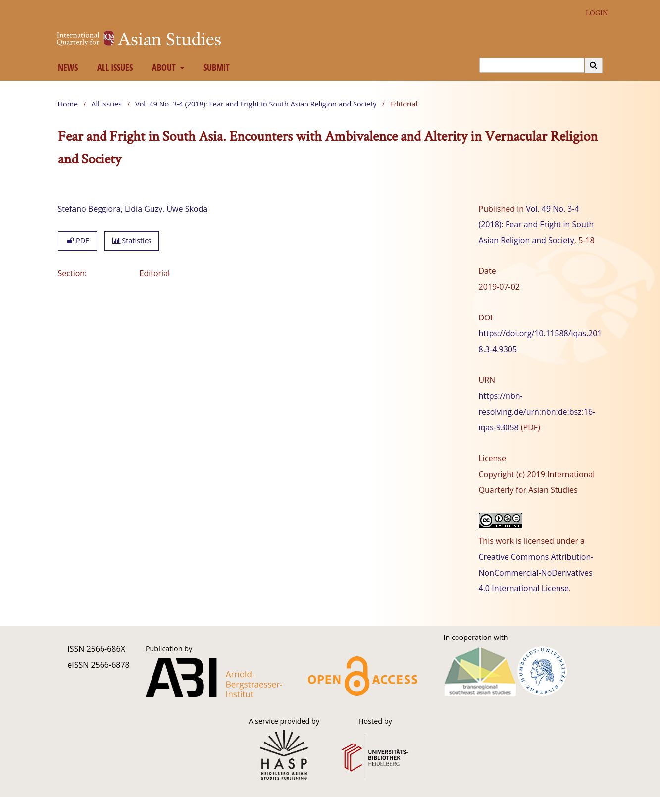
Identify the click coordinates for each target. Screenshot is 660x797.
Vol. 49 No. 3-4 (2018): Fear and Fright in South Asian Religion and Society (255, 103)
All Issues (113, 67)
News (65, 67)
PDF (77, 240)
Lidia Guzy (143, 208)
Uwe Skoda (186, 208)
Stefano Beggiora (89, 208)
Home (68, 103)
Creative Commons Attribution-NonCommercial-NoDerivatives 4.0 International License (536, 572)
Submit (214, 67)
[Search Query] (531, 65)
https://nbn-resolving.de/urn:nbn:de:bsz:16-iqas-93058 (537, 411)
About (163, 67)
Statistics (132, 240)
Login (593, 13)
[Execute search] (594, 65)
